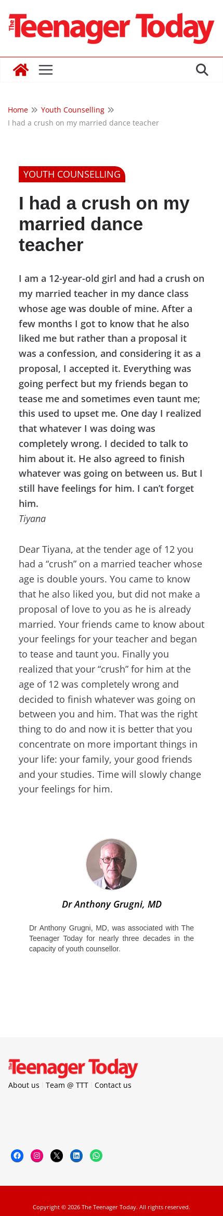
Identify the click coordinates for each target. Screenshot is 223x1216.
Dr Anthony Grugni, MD (112, 904)
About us (24, 1085)
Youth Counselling (72, 174)
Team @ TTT (67, 1085)
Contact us (113, 1085)
